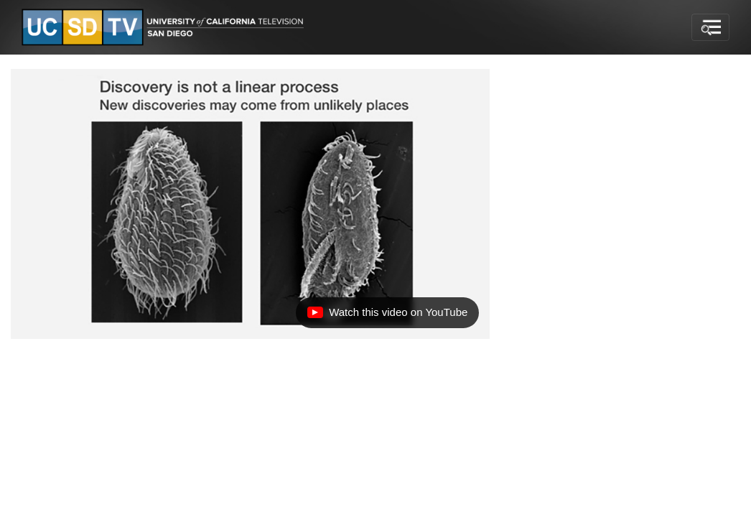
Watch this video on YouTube (387, 316)
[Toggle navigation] (710, 27)
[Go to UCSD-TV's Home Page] (165, 28)
